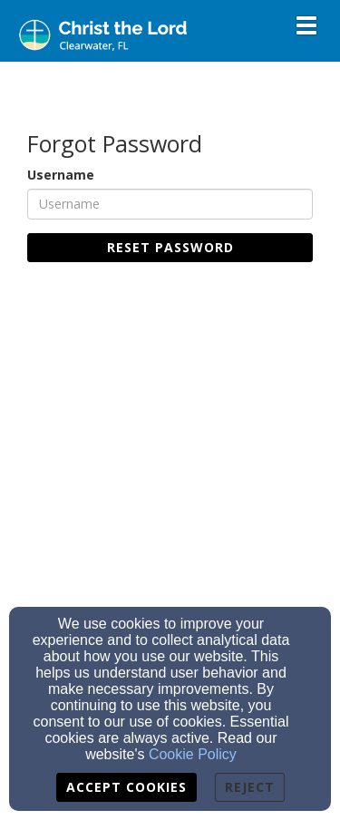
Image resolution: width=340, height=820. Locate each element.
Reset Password (170, 247)
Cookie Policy (193, 754)
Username (60, 174)
